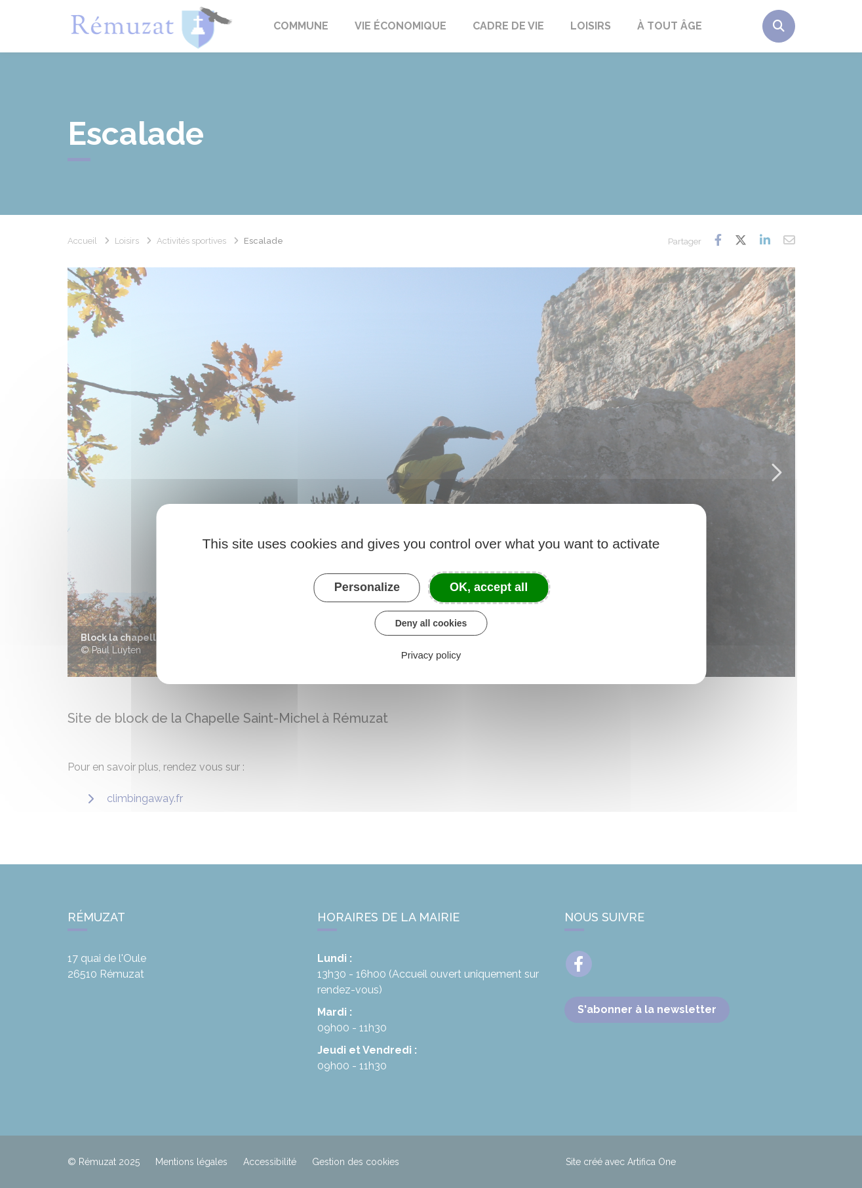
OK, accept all (489, 587)
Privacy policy (431, 655)
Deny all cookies (431, 623)
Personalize (367, 587)
